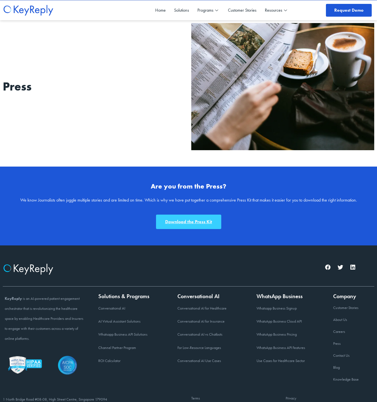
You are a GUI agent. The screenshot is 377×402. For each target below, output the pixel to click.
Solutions (181, 10)
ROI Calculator (109, 360)
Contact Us (341, 355)
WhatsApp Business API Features (281, 347)
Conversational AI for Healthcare (202, 308)
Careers (339, 331)
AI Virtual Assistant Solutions (119, 321)
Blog (336, 367)
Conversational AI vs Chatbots (199, 334)
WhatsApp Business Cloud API (279, 321)
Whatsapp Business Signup (277, 308)
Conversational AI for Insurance (201, 321)
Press (337, 343)
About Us (340, 319)
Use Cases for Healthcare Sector (281, 360)
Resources (276, 10)
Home (160, 10)
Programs (208, 10)
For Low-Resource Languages (199, 347)
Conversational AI (111, 308)
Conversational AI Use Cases (199, 360)
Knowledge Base (346, 379)
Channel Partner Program (117, 347)
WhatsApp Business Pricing (277, 334)
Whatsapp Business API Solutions (122, 334)
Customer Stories (242, 10)
